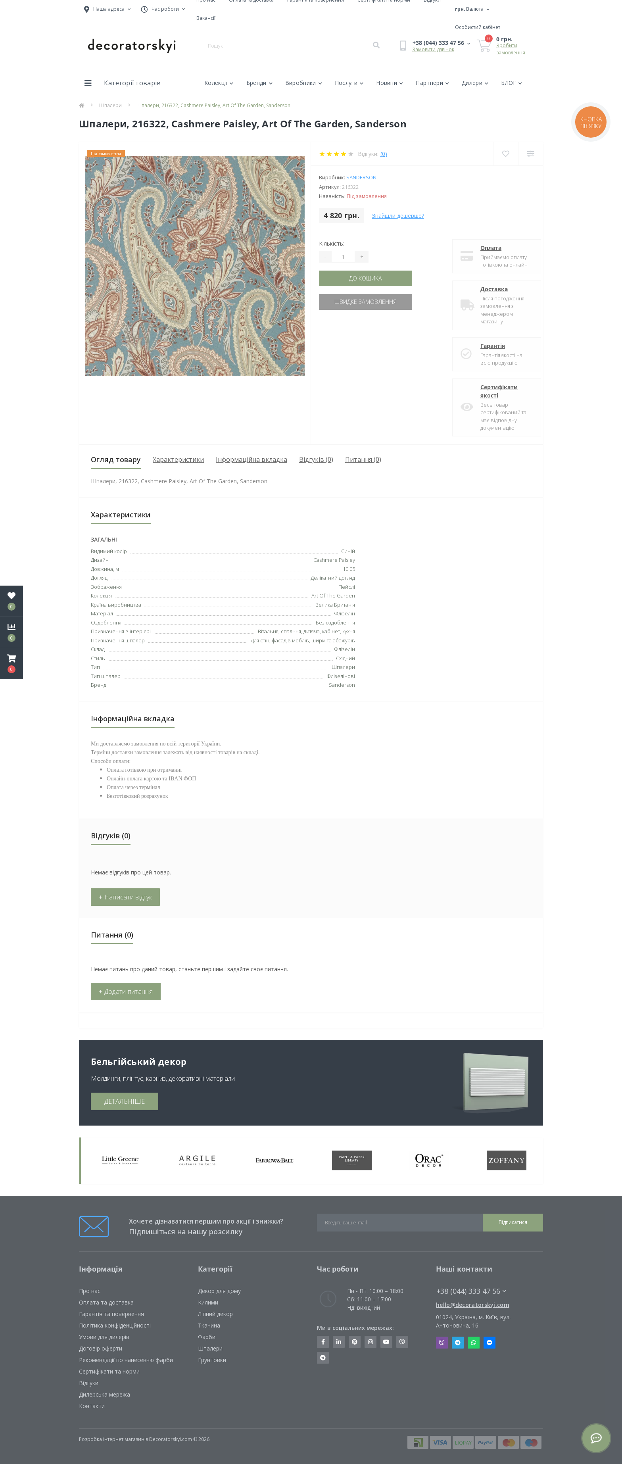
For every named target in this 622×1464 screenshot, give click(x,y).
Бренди (259, 82)
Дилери (475, 82)
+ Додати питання (126, 991)
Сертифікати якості (493, 391)
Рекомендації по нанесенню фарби (126, 1360)
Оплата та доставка (106, 1302)
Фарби (206, 1337)
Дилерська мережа (104, 1394)
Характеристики (178, 459)
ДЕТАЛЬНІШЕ (124, 1101)
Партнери (432, 82)
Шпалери (110, 105)
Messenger (489, 1342)
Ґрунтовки (212, 1360)
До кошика (367, 278)
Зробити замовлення (510, 49)
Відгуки (88, 1383)
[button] (11, 663)
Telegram (458, 1342)
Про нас (89, 1291)
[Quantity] (343, 257)
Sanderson (361, 177)
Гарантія (486, 346)
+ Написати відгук (125, 897)
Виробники (303, 82)
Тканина (209, 1325)
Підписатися (513, 1222)
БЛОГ (511, 82)
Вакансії (205, 18)
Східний (345, 658)
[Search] (376, 46)
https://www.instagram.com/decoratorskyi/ (370, 1342)
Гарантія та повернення (111, 1314)
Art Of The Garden (333, 595)
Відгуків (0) (316, 459)
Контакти (92, 1406)
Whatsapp (473, 1342)
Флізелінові (340, 676)
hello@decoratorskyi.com (472, 1304)
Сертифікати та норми (109, 1371)
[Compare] (530, 153)
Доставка (488, 289)
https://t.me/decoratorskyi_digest (323, 1357)
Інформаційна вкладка (251, 459)
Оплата (484, 248)
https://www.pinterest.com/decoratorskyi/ (354, 1342)
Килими (208, 1302)
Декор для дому (219, 1291)
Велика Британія (335, 604)
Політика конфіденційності (115, 1325)
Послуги (349, 82)
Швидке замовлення (367, 301)
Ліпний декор (215, 1314)
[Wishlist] (505, 153)
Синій (348, 551)
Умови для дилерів (104, 1337)
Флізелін (344, 649)
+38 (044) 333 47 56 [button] (471, 1291)
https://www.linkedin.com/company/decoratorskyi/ (338, 1342)
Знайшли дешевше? (398, 215)
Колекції (219, 82)
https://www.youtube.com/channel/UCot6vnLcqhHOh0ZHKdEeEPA (386, 1342)
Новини (389, 82)
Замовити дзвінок (433, 49)
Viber (442, 1342)
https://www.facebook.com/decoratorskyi (323, 1342)
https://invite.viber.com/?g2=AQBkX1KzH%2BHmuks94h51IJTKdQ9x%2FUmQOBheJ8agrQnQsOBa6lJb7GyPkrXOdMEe (402, 1342)
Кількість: (331, 243)
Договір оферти (100, 1348)
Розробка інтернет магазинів (113, 1439)
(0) (383, 154)
